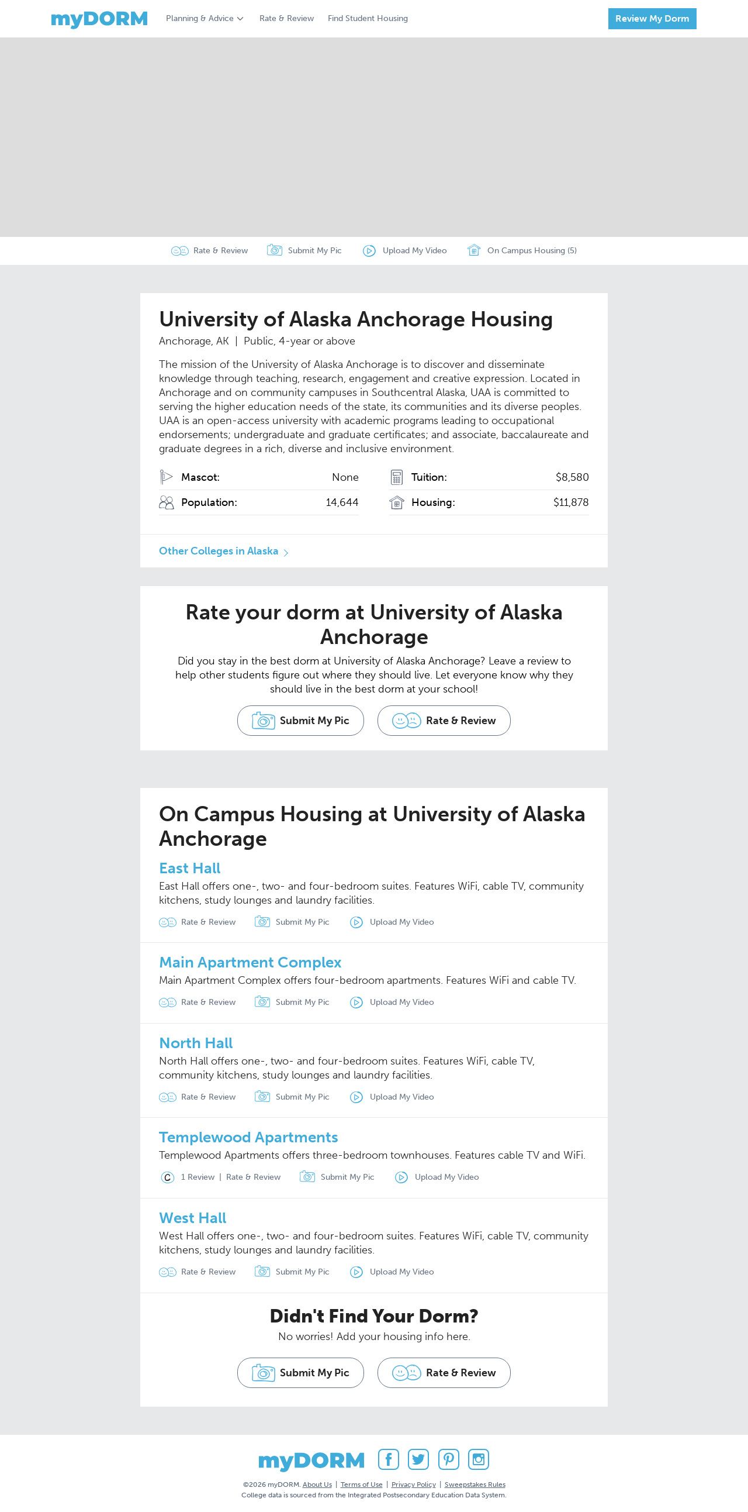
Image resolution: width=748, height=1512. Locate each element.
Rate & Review (286, 18)
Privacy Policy (414, 1482)
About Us (317, 1482)
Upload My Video (415, 251)
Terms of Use (362, 1482)
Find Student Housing (368, 18)
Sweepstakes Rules (475, 1482)
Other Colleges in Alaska (219, 551)
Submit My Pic (315, 251)
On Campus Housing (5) (521, 251)
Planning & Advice (200, 18)
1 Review (186, 1176)
